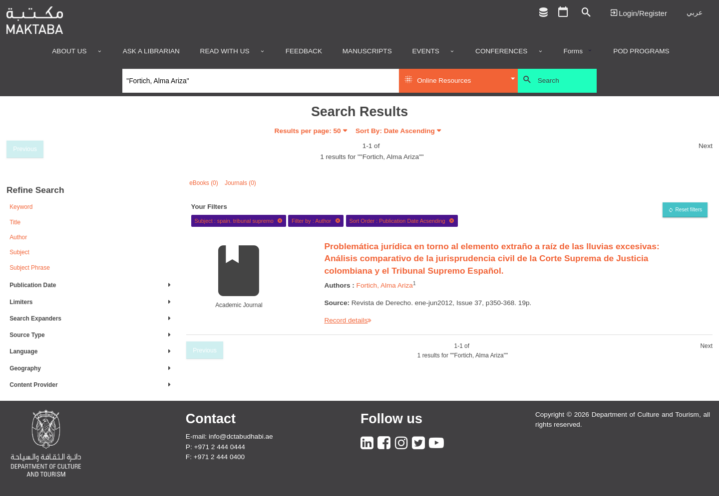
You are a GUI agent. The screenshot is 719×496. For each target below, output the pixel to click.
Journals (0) (240, 182)
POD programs (641, 51)
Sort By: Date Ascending (395, 131)
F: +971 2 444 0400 (215, 457)
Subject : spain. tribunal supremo (238, 221)
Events (425, 51)
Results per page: (308, 131)
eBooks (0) (203, 182)
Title (14, 222)
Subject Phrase (29, 267)
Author (18, 237)
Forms (573, 51)
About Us (69, 51)
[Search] (260, 81)
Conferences (501, 51)
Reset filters (688, 209)
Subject (19, 252)
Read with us (225, 51)
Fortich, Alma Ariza (385, 285)
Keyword (20, 206)
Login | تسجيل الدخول (638, 12)
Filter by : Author (316, 221)
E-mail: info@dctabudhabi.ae (229, 436)
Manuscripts (367, 51)
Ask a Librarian (151, 51)
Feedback (304, 51)
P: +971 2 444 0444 (215, 447)
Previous (25, 149)
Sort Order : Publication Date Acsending (401, 221)
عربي (695, 12)
